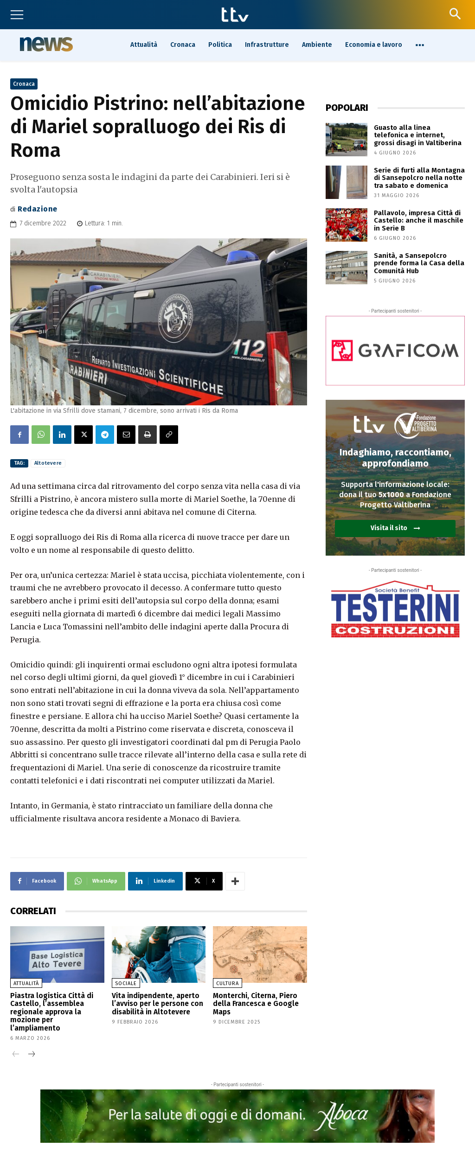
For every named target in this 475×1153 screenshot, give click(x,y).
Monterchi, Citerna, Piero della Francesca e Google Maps (252, 1002)
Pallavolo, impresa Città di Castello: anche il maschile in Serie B (418, 220)
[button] (455, 13)
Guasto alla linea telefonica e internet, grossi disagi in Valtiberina (417, 134)
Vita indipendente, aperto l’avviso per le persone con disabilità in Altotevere (154, 1002)
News (45, 44)
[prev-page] (16, 1043)
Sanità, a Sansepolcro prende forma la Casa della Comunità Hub (416, 262)
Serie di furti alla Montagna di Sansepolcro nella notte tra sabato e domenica (416, 177)
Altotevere (48, 463)
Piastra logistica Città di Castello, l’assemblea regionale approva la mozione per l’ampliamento (56, 1005)
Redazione (38, 209)
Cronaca (24, 84)
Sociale (126, 983)
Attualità (26, 983)
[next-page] (31, 1043)
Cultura (227, 983)
